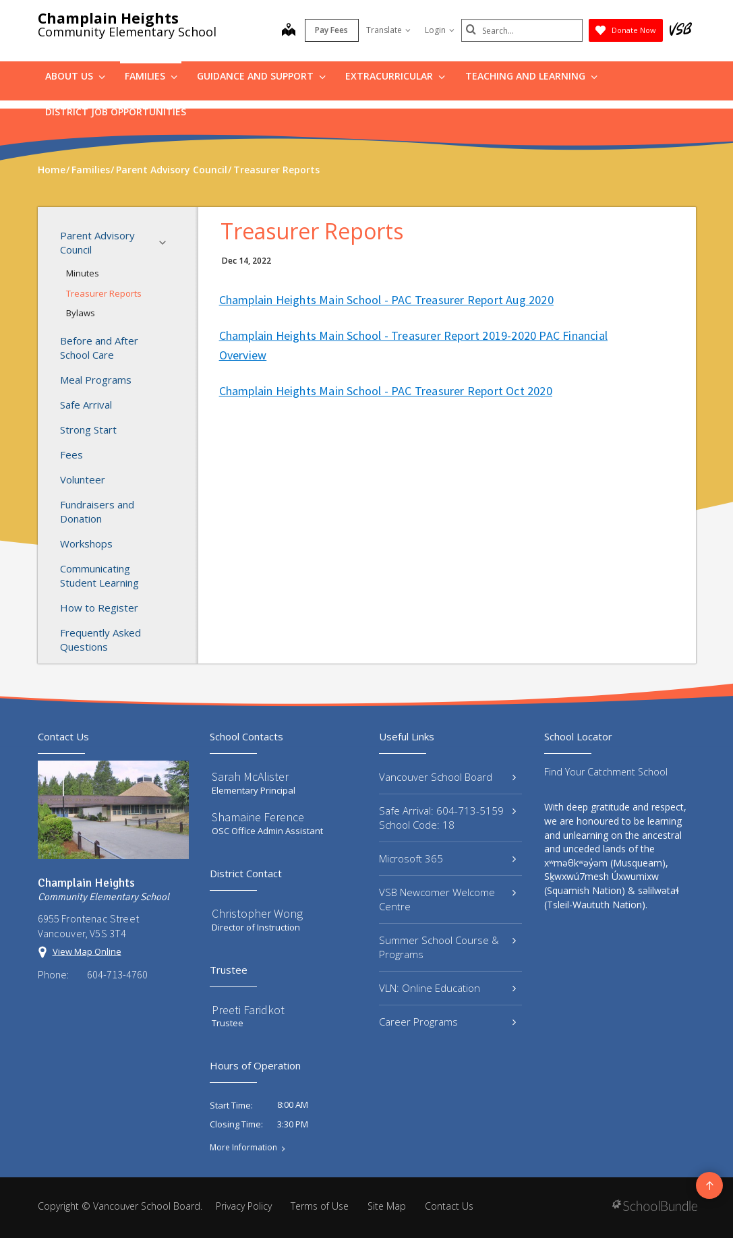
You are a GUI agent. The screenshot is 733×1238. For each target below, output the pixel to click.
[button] (166, 242)
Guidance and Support (261, 75)
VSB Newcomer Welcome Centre (448, 899)
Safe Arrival (86, 404)
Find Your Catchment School (606, 771)
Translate (388, 30)
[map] (288, 31)
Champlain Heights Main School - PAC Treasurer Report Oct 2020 (385, 391)
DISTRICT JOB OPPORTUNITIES (115, 111)
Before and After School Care (99, 347)
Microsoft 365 (448, 858)
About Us (75, 75)
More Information (243, 1147)
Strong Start (88, 429)
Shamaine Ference (258, 817)
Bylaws (80, 313)
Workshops (86, 543)
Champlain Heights (108, 18)
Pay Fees (331, 30)
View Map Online (87, 951)
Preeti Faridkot (248, 1010)
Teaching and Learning (531, 75)
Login (440, 30)
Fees (71, 454)
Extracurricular (395, 75)
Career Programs (448, 1021)
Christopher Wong (257, 913)
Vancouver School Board (448, 777)
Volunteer (82, 479)
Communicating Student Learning (99, 575)
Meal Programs (95, 379)
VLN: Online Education (448, 988)
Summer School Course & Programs (448, 947)
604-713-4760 (117, 974)
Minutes (82, 273)
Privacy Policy (244, 1206)
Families (151, 75)
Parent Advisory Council (117, 242)
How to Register (99, 607)
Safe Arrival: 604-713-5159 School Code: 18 (448, 817)
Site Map (387, 1206)
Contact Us (449, 1206)
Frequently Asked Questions (100, 639)
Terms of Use (320, 1206)
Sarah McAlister (250, 776)
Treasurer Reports (104, 293)
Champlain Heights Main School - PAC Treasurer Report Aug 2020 (386, 299)
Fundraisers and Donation (97, 511)
